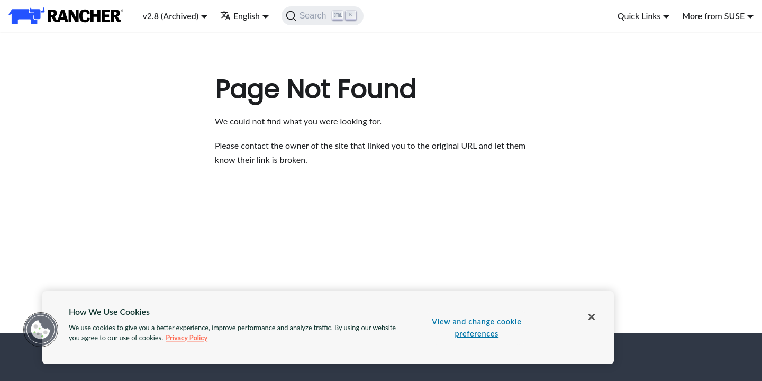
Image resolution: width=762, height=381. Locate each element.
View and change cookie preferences (476, 327)
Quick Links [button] (639, 16)
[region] (328, 327)
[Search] (323, 15)
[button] (41, 330)
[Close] (591, 317)
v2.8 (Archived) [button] (170, 16)
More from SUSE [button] (713, 16)
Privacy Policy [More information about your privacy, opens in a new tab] (186, 337)
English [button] (240, 16)
